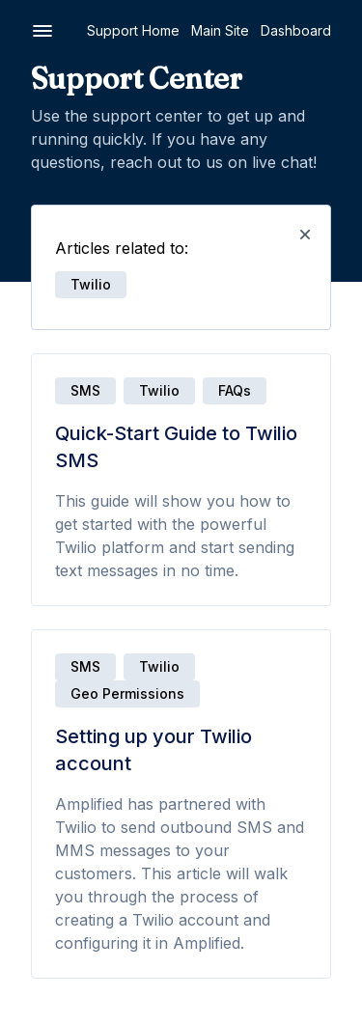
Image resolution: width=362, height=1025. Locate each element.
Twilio (159, 390)
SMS (85, 390)
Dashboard (296, 30)
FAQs (234, 390)
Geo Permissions (127, 693)
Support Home (133, 30)
